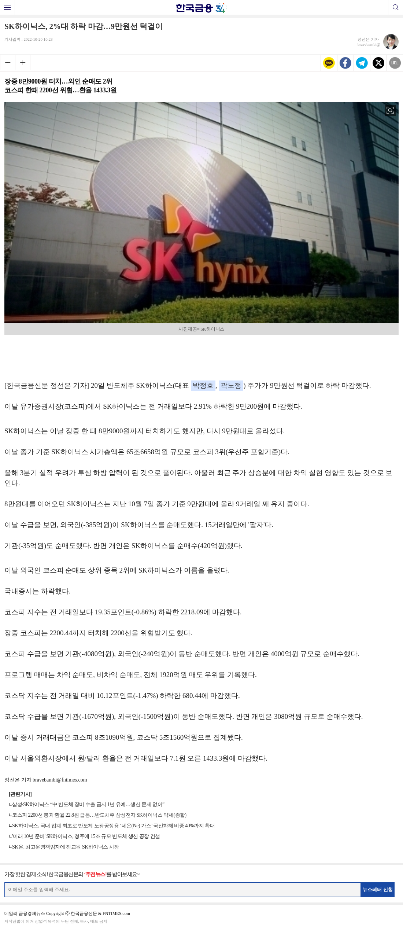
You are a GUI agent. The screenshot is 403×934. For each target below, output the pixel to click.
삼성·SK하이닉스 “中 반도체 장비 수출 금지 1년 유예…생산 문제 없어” (88, 804)
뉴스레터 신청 (378, 889)
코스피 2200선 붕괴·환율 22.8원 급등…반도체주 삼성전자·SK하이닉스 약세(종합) (99, 815)
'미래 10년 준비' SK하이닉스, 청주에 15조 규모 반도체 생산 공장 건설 (86, 836)
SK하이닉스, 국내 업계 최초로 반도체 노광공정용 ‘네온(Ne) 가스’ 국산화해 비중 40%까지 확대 (113, 825)
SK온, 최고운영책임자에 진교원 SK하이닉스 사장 (65, 847)
